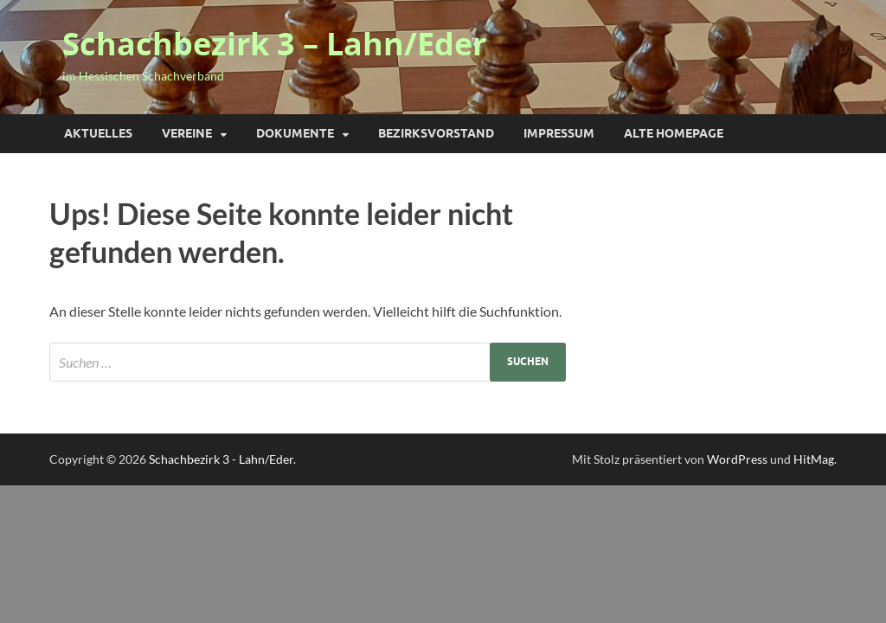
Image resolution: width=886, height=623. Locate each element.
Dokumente (295, 133)
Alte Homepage (673, 133)
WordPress (737, 459)
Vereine (187, 133)
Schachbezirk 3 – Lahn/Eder (274, 43)
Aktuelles (98, 133)
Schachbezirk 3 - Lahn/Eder (221, 459)
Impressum (558, 133)
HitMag (813, 459)
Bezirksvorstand (436, 133)
